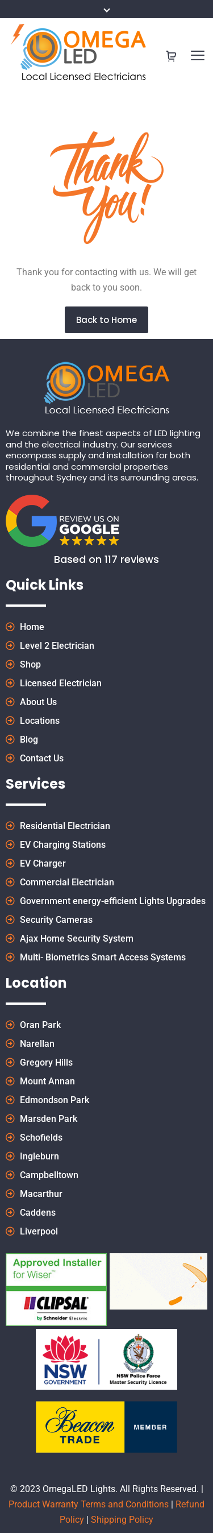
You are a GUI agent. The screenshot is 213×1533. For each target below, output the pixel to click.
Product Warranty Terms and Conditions (89, 1504)
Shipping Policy (122, 1519)
